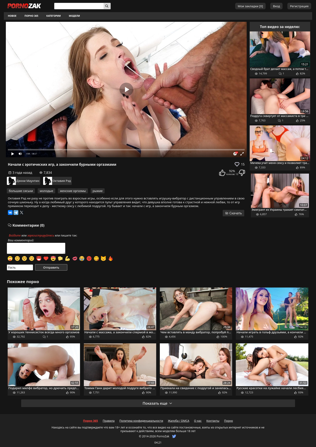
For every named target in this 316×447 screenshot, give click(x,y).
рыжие (98, 191)
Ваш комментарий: (21, 240)
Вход (276, 6)
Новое (12, 16)
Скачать (233, 213)
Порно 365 (31, 16)
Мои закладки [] (250, 6)
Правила (108, 421)
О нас (198, 421)
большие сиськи (21, 191)
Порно (228, 421)
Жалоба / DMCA (178, 421)
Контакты (212, 421)
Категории (53, 16)
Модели (74, 16)
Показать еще (157, 403)
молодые (46, 191)
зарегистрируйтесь (40, 235)
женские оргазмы (73, 191)
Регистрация (299, 6)
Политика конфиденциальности (141, 421)
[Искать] (107, 6)
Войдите (15, 235)
